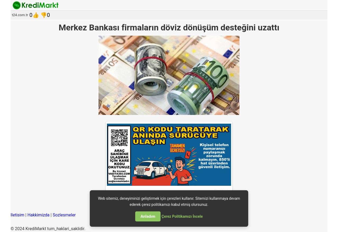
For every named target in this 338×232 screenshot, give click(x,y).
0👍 (34, 15)
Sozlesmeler (64, 214)
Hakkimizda (38, 214)
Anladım (147, 216)
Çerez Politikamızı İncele (182, 216)
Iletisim (17, 214)
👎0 (45, 15)
